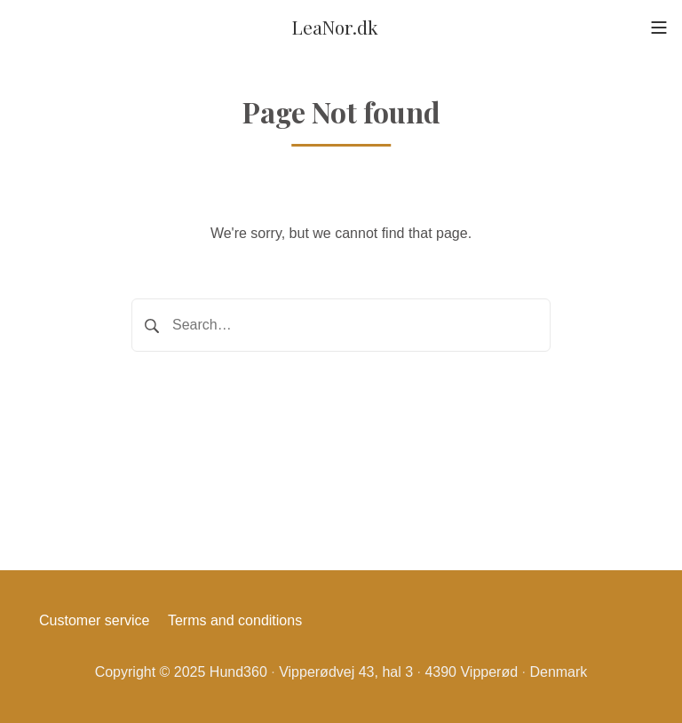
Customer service (94, 620)
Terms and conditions (235, 620)
